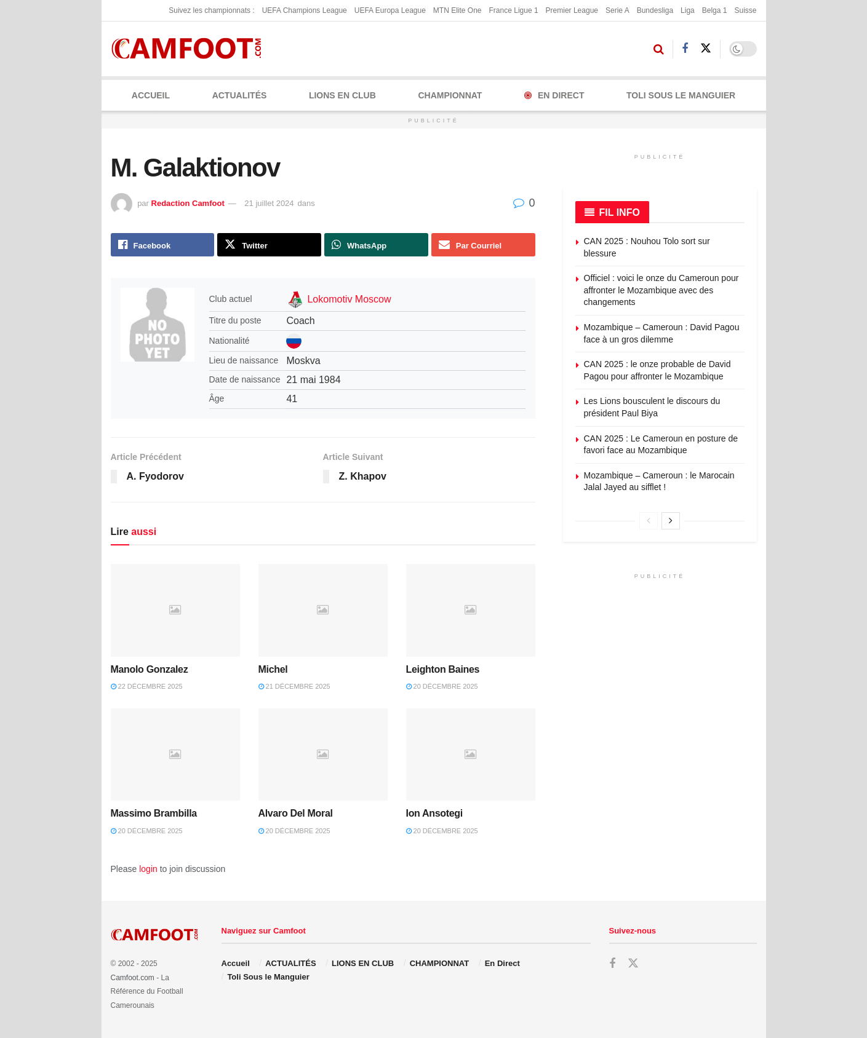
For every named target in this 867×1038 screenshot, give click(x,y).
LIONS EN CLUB (342, 95)
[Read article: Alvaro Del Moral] (323, 754)
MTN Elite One (457, 10)
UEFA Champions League (304, 10)
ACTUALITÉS (239, 95)
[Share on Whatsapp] (376, 244)
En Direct (554, 95)
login (148, 869)
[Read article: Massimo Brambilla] (175, 754)
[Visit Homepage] (190, 49)
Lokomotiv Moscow (349, 299)
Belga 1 (714, 10)
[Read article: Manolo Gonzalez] (175, 610)
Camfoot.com (132, 977)
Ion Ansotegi (434, 813)
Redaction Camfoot (188, 203)
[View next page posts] (670, 520)
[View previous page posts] (648, 520)
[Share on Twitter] (269, 244)
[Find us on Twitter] (705, 48)
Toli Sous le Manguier (680, 95)
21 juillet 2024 (269, 203)
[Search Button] (658, 49)
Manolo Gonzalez (149, 669)
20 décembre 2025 (442, 686)
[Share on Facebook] (163, 244)
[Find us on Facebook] (685, 49)
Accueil (151, 95)
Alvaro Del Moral (295, 813)
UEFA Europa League (390, 10)
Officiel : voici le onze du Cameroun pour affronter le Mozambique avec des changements (661, 290)
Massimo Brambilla (154, 813)
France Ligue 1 (513, 10)
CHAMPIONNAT (450, 95)
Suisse (745, 10)
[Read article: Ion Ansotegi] (470, 754)
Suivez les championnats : (211, 10)
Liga (688, 10)
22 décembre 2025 (147, 686)
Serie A (617, 10)
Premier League (572, 10)
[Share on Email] (483, 244)
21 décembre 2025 (294, 686)
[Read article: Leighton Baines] (470, 610)
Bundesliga (655, 10)
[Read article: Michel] (323, 610)
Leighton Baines (443, 669)
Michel (273, 669)
